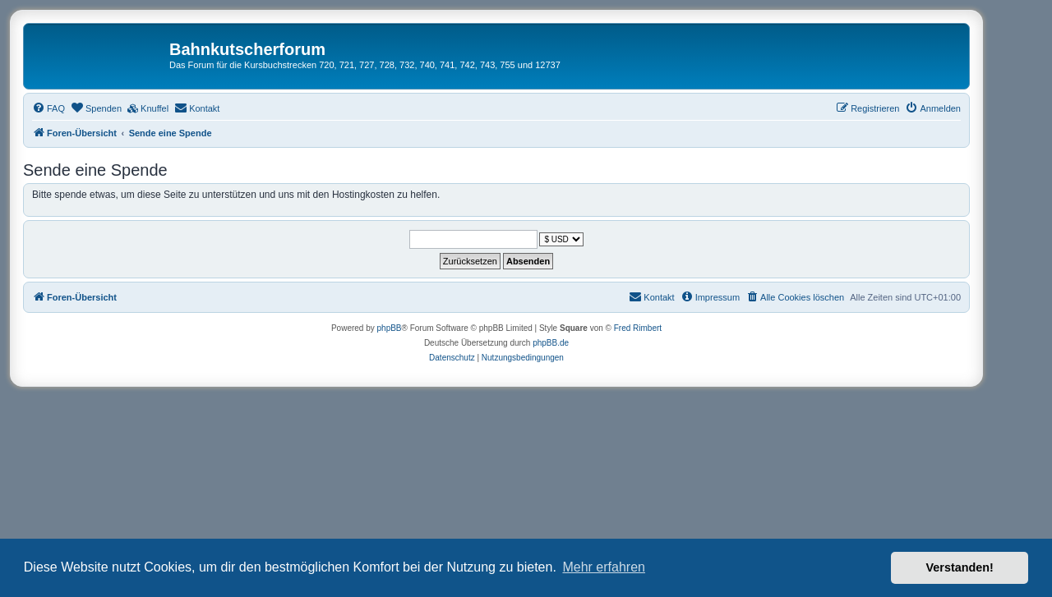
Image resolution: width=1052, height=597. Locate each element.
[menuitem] (48, 108)
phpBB (389, 328)
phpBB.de (551, 342)
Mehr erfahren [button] (603, 567)
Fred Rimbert (638, 328)
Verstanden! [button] (960, 567)
